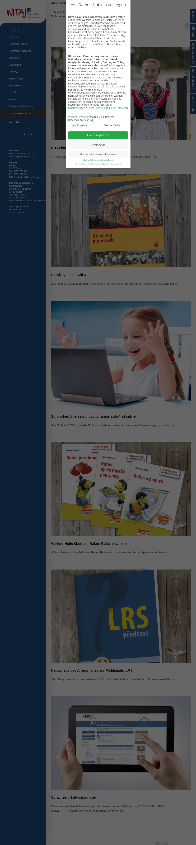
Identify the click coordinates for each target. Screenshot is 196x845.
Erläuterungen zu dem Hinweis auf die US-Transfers (98, 107)
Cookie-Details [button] (81, 164)
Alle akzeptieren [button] (98, 135)
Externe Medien (110, 125)
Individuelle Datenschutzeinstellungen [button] (98, 160)
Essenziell (80, 125)
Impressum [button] (116, 164)
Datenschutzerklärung (80, 120)
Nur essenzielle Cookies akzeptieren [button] (98, 154)
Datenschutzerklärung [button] (99, 164)
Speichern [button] (98, 145)
